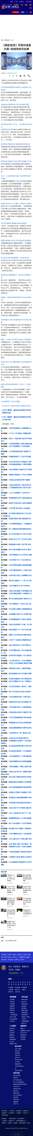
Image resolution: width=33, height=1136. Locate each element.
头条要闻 (10, 987)
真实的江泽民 (17, 1088)
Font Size (24, 75)
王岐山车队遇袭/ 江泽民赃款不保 (20, 591)
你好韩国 (17, 1053)
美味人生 (17, 1057)
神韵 (12, 1)
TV (23, 12)
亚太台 (15, 957)
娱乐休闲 (18, 1046)
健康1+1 (23, 1028)
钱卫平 (6, 97)
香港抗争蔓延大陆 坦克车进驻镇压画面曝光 (16, 240)
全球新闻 (12, 999)
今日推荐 (10, 989)
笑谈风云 (12, 1030)
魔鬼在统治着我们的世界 (20, 1084)
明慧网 (4, 1123)
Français (4, 959)
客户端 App (5, 1115)
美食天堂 (17, 1055)
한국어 (22, 959)
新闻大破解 (24, 1010)
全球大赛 (17, 991)
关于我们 (11, 1110)
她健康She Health (25, 1030)
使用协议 (4, 1113)
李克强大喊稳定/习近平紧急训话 (20, 679)
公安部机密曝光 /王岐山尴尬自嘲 (20, 444)
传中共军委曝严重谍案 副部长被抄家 (14, 223)
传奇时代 (15, 1077)
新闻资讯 (7, 40)
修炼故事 (15, 1101)
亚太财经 (12, 1021)
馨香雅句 (12, 1035)
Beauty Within (19, 1059)
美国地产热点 (13, 1043)
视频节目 (25, 967)
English (27, 957)
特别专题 (16, 1073)
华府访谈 (12, 1012)
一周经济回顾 (13, 1014)
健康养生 (24, 1026)
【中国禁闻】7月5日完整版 (10, 401)
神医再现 (23, 1037)
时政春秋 (23, 1006)
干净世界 (4, 1120)
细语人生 (23, 1023)
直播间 (17, 970)
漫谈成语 (12, 1037)
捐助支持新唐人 (14, 973)
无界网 (15, 1123)
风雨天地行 (16, 1093)
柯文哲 (9, 129)
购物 (22, 973)
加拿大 (14, 954)
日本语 (17, 959)
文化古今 (12, 1041)
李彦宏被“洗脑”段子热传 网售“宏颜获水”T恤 (16, 161)
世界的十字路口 (25, 1017)
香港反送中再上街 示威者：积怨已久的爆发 (16, 203)
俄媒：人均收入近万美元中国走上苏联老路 (16, 339)
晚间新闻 (12, 1006)
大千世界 (17, 1061)
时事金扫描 (24, 1004)
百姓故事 (15, 1097)
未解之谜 (12, 1028)
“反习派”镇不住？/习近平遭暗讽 (20, 661)
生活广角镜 (18, 1048)
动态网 (9, 1123)
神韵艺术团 (12, 1118)
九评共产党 (16, 1086)
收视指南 (18, 1110)
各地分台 (21, 1)
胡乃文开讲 (24, 1032)
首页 (2, 40)
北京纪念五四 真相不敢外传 (18, 738)
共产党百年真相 (17, 1080)
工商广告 (15, 1103)
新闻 (10, 979)
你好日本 (17, 1051)
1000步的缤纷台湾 (19, 1067)
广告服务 (18, 1113)
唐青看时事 (24, 1014)
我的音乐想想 (18, 1070)
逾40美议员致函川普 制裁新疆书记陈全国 (15, 144)
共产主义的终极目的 (18, 1082)
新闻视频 (13, 997)
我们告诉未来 (17, 1075)
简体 (30, 1)
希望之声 (11, 1120)
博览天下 (17, 989)
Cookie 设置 (16, 1134)
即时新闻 (24, 987)
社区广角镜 (13, 1017)
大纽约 (9, 954)
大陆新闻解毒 (25, 1021)
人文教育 (13, 1026)
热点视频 (17, 987)
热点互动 (23, 1001)
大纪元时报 (21, 1118)
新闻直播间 (16, 12)
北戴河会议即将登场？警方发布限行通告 (15, 104)
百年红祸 (15, 1090)
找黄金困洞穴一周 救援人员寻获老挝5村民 (27, 911)
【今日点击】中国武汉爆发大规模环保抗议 (16, 406)
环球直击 (12, 1001)
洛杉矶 (20, 954)
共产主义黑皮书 (17, 1095)
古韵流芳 (12, 1032)
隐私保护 (25, 1110)
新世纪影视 (22, 1123)
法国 (5, 957)
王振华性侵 (19, 181)
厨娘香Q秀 (18, 1064)
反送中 (7, 206)
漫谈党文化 (16, 1099)
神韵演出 (10, 991)
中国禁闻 (12, 1004)
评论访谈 (24, 997)
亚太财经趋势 (13, 1019)
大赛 (16, 1)
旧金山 (9, 957)
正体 (27, 1)
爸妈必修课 (13, 1039)
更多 (29, 1123)
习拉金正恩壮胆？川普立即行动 (20, 485)
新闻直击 (12, 1008)
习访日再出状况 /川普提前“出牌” (20, 462)
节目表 (11, 970)
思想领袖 (23, 1008)
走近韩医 (23, 1039)
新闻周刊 (12, 1010)
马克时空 (23, 1019)
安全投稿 (11, 1113)
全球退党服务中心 (21, 1120)
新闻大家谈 (24, 999)
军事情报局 (24, 1012)
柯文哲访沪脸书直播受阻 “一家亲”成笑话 (15, 258)
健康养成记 (24, 1035)
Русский (10, 959)
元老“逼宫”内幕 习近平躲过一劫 (20, 844)
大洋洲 (25, 954)
